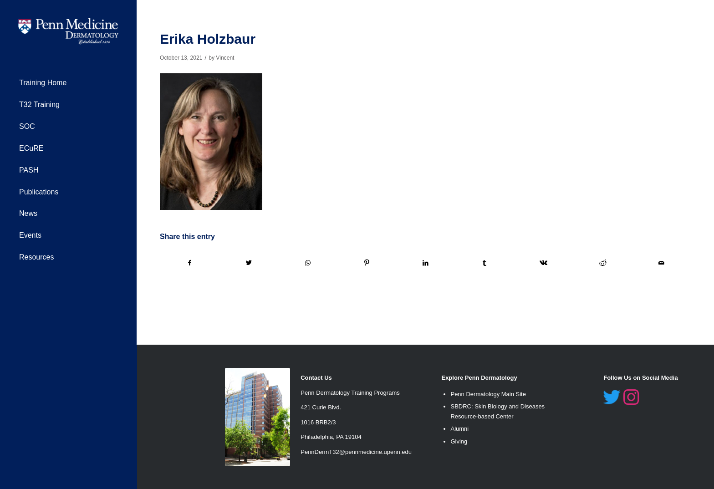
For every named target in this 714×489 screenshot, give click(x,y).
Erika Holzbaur (207, 38)
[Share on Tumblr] (484, 262)
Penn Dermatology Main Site (487, 394)
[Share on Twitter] (248, 262)
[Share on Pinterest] (366, 262)
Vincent (225, 58)
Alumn (458, 428)
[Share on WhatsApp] (308, 262)
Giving (458, 441)
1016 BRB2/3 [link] (318, 422)
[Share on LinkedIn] (426, 262)
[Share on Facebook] (189, 262)
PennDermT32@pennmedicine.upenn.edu (356, 451)
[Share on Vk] (544, 262)
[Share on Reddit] (602, 262)
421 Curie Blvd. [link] (321, 407)
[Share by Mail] (661, 262)
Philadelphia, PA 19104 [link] (331, 436)
